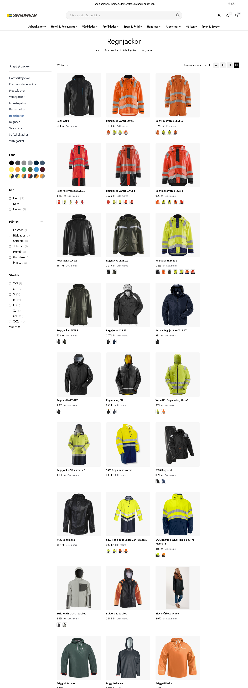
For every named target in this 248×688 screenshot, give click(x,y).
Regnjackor (16, 116)
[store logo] (22, 15)
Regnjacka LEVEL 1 (114, 254)
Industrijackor (18, 103)
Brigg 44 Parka (159, 529)
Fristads (19, 230)
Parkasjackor (17, 109)
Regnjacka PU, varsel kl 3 (212, 322)
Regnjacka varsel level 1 (117, 186)
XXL (17, 316)
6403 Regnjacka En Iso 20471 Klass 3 (219, 390)
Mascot (19, 262)
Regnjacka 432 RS (161, 254)
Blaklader (20, 235)
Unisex (18, 209)
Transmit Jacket (161, 597)
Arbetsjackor (129, 50)
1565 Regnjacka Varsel (70, 390)
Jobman (19, 246)
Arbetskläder (111, 50)
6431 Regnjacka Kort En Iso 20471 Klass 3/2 (76, 460)
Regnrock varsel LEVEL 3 (165, 119)
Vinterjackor (16, 141)
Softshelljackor (18, 134)
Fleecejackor (17, 91)
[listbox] (115, 131)
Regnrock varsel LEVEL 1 (212, 119)
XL (16, 310)
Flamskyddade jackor (22, 84)
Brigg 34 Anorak (66, 529)
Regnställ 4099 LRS (67, 322)
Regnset (14, 122)
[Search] (177, 15)
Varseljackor (16, 97)
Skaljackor (15, 128)
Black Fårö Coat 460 (210, 458)
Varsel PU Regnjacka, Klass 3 (167, 322)
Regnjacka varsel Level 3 (118, 119)
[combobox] (124, 15)
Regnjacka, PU (112, 322)
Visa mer (14, 327)
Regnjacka (63, 119)
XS (16, 289)
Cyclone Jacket (113, 597)
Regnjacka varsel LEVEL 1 (71, 186)
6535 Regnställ (112, 390)
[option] (106, 130)
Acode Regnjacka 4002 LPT (214, 254)
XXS (16, 283)
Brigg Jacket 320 (66, 597)
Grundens (20, 257)
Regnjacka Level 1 (161, 186)
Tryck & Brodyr (211, 27)
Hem (97, 50)
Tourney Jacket (207, 597)
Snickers (19, 241)
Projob (18, 252)
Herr (17, 198)
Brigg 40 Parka (112, 529)
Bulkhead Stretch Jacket (118, 458)
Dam (17, 204)
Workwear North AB (45, 684)
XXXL (17, 321)
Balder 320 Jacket (161, 458)
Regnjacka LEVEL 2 (209, 186)
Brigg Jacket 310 (208, 529)
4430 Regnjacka (160, 390)
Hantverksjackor (19, 78)
